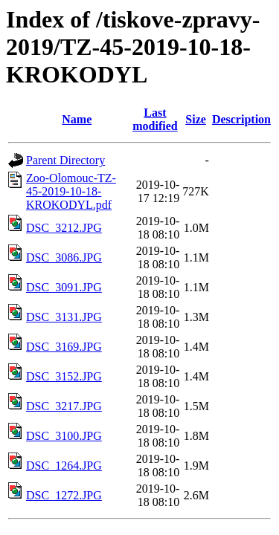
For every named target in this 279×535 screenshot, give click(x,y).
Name (77, 119)
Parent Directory (65, 160)
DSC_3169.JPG (64, 346)
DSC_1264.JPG (64, 465)
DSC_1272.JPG (64, 495)
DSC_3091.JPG (64, 287)
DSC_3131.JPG (64, 317)
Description (241, 119)
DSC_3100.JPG (64, 435)
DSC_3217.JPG (64, 406)
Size (195, 119)
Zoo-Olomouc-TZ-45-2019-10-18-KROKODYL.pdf (71, 191)
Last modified (154, 119)
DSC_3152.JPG (64, 376)
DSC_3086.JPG (64, 257)
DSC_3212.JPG (64, 227)
